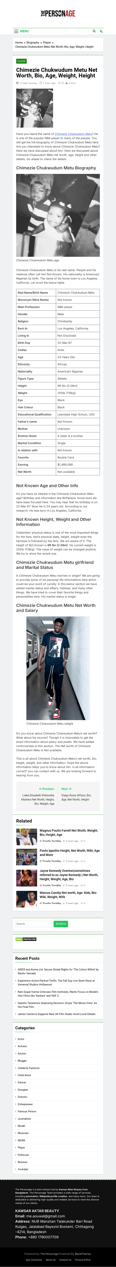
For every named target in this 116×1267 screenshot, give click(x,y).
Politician (23, 1155)
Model (21, 1126)
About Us (51, 1260)
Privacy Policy (83, 1260)
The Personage (49, 1253)
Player (21, 61)
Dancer (22, 1082)
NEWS (21, 1140)
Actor (21, 1039)
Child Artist (24, 1075)
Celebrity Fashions (29, 1068)
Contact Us (65, 1260)
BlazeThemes (83, 1253)
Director (22, 1097)
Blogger (22, 1061)
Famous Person (27, 1111)
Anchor (22, 1053)
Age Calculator (34, 1260)
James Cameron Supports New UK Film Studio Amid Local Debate (56, 1014)
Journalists (24, 1118)
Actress (22, 1046)
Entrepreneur (25, 1104)
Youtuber (23, 1169)
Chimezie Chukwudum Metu (73, 134)
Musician (23, 1133)
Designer (23, 1089)
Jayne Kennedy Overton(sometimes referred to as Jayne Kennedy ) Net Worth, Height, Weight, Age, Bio (69, 875)
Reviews (22, 1162)
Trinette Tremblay (28, 83)
